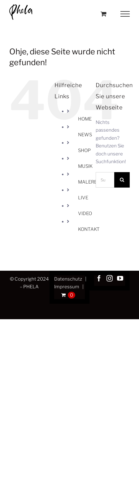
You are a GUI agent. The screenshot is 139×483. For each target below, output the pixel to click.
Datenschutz (68, 279)
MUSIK (85, 166)
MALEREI (88, 182)
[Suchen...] (105, 180)
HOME (85, 119)
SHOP (84, 150)
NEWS (85, 135)
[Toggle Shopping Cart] (103, 14)
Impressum (66, 287)
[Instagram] (109, 278)
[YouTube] (120, 278)
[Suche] (122, 180)
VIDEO (85, 213)
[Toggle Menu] (125, 14)
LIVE (83, 198)
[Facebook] (99, 278)
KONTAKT (89, 229)
